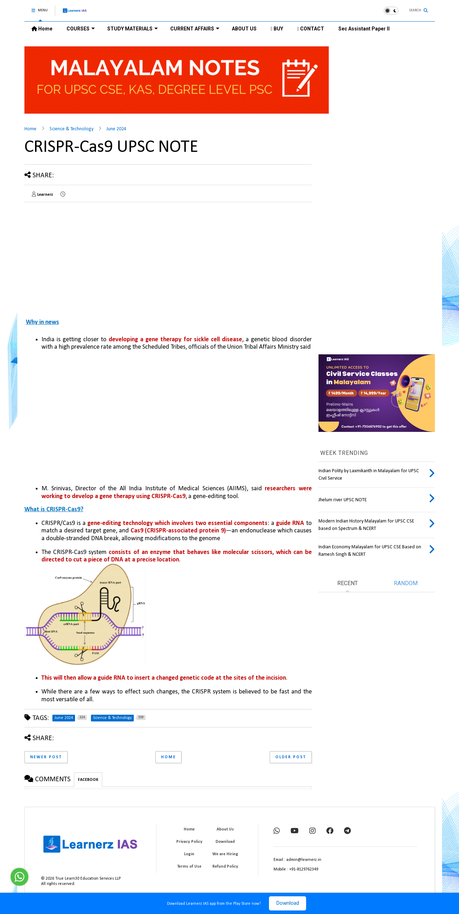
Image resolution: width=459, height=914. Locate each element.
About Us (225, 829)
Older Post (290, 757)
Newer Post (46, 757)
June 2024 (116, 129)
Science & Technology (71, 129)
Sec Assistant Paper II (364, 29)
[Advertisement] (83, 257)
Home (41, 29)
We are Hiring (225, 854)
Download (287, 903)
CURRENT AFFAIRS (194, 29)
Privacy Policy (189, 842)
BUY (277, 29)
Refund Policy (225, 866)
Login (189, 854)
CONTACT (310, 29)
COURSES (81, 29)
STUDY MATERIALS (132, 29)
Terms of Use (189, 866)
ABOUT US (244, 29)
